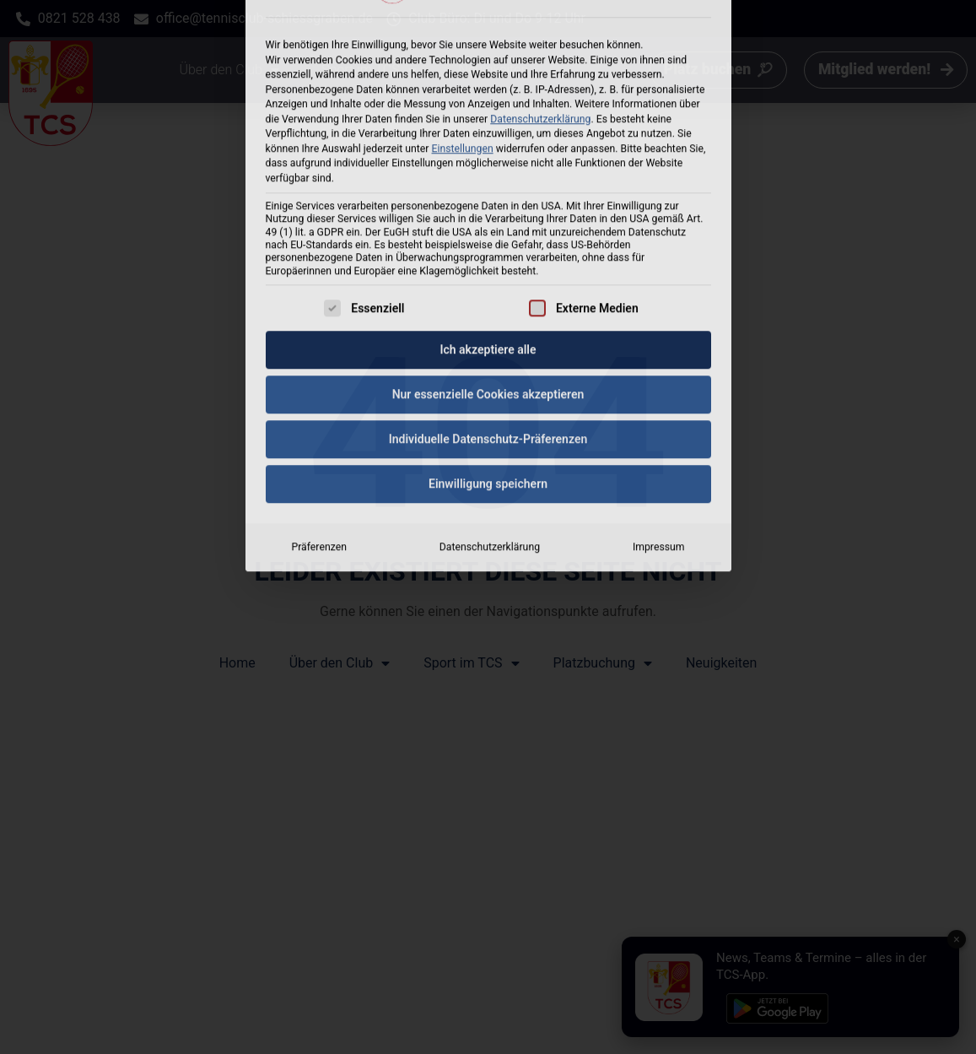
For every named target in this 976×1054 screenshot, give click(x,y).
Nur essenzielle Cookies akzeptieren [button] (488, 234)
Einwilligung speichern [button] (488, 324)
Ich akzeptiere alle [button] (487, 190)
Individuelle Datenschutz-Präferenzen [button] (488, 279)
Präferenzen (318, 387)
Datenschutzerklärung (489, 387)
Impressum (659, 387)
